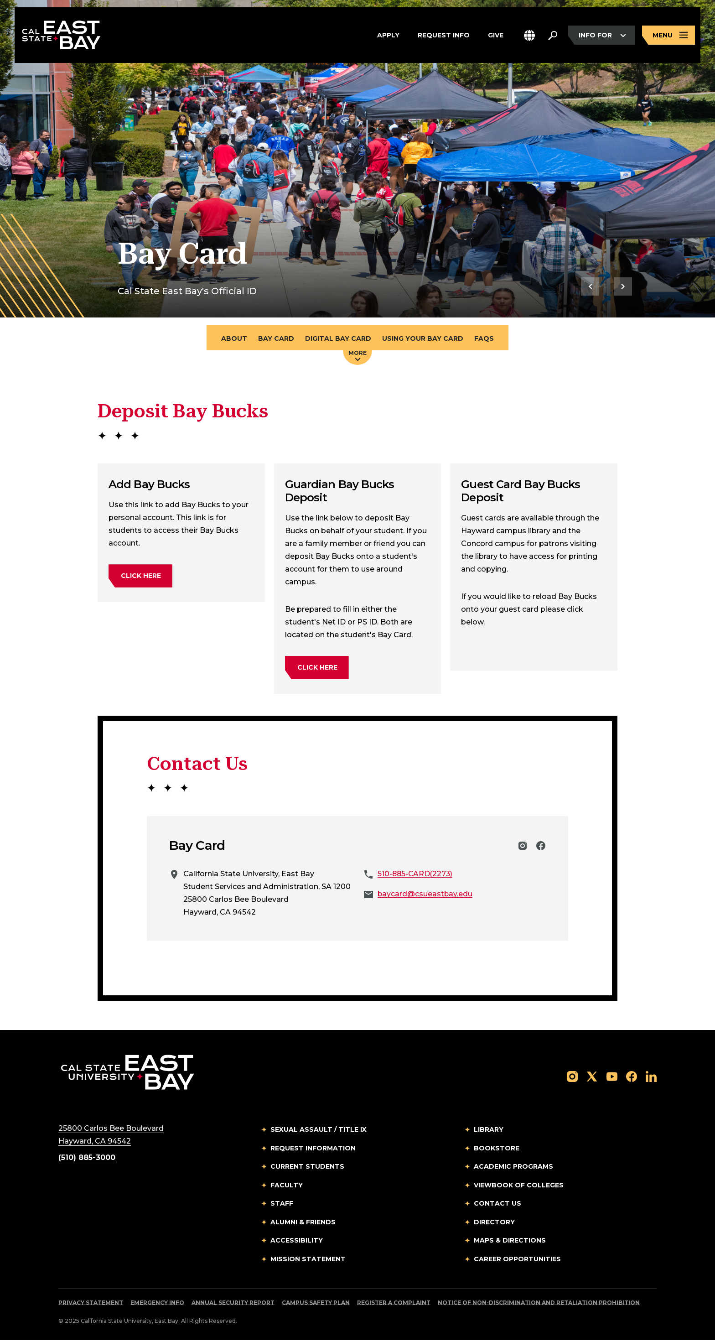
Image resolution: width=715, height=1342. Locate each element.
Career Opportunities (517, 1260)
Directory (494, 1223)
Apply (388, 36)
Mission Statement (308, 1260)
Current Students (307, 1168)
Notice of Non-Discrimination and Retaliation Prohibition (539, 1304)
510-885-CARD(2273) (416, 875)
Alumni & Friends (303, 1223)
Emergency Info (157, 1304)
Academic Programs (513, 1168)
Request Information (313, 1149)
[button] (529, 35)
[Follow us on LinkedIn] (651, 1077)
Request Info (444, 36)
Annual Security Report (233, 1304)
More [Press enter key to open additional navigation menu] (357, 357)
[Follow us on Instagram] (572, 1077)
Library (488, 1131)
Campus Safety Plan (316, 1304)
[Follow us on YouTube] (611, 1077)
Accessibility (296, 1242)
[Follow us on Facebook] (631, 1077)
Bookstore (496, 1149)
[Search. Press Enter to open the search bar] (552, 36)
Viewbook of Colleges (519, 1186)
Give (495, 36)
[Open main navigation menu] (668, 36)
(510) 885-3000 (86, 1159)
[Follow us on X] (591, 1077)
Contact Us (497, 1205)
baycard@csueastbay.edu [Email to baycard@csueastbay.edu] (425, 895)
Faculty (286, 1186)
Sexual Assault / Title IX (318, 1131)
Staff (281, 1205)
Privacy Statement (90, 1304)
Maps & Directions (510, 1242)
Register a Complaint (393, 1304)
